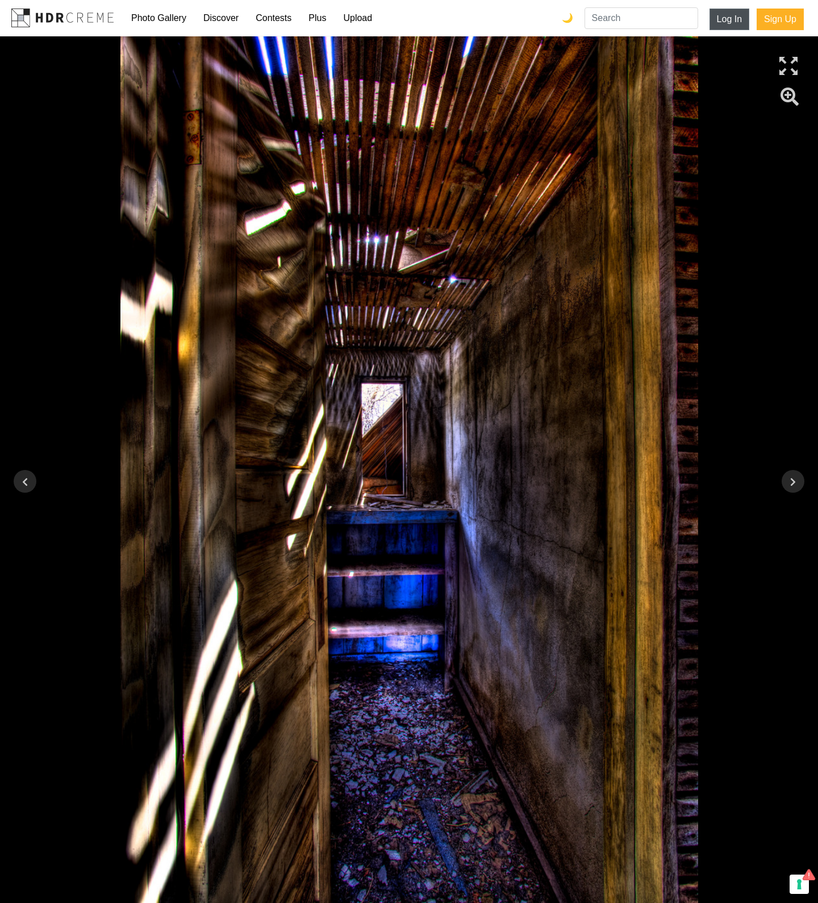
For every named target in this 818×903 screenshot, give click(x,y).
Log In (729, 19)
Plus (317, 18)
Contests (273, 18)
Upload (357, 18)
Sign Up (780, 19)
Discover (221, 18)
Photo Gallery (158, 18)
